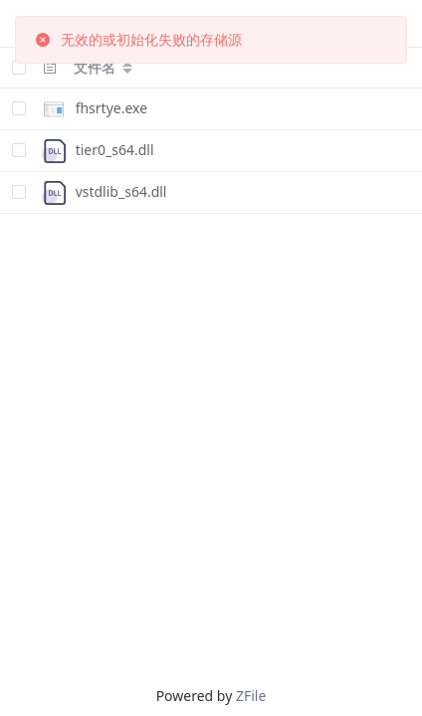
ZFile (251, 695)
